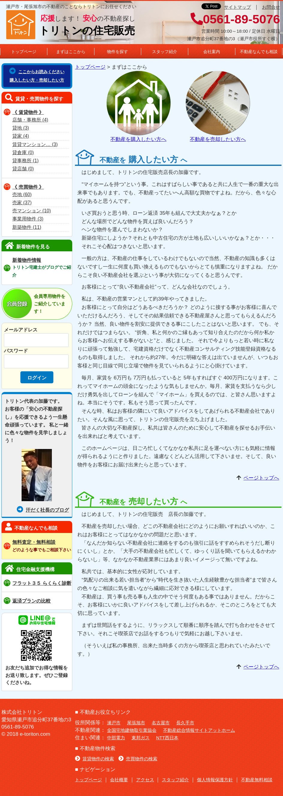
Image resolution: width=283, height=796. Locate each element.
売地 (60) (21, 194)
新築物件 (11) (26, 227)
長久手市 (185, 722)
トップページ (23, 51)
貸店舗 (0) (23, 168)
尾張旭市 (136, 722)
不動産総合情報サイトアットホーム (199, 730)
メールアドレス (20, 329)
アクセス (145, 779)
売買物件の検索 (137, 758)
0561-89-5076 (235, 19)
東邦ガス (141, 737)
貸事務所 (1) (25, 160)
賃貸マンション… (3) (35, 144)
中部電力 (116, 737)
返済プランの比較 (31, 600)
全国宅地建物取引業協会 (131, 730)
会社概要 (119, 779)
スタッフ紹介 (164, 51)
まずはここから (70, 51)
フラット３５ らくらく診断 (41, 583)
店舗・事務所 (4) (30, 119)
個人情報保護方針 (215, 779)
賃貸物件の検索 (94, 758)
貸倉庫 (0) (23, 152)
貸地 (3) (20, 127)
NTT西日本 (167, 737)
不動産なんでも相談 (259, 51)
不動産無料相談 (257, 779)
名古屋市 (161, 722)
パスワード (16, 350)
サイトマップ (237, 7)
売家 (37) (21, 202)
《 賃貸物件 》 (28, 112)
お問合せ (271, 7)
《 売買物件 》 (28, 187)
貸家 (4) (20, 136)
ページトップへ (261, 478)
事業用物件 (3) (27, 218)
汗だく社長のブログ (43, 510)
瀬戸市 (114, 722)
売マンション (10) (31, 210)
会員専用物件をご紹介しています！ (49, 304)
